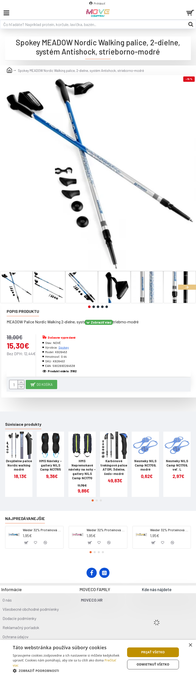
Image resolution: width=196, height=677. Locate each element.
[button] (187, 287)
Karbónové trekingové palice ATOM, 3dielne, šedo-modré (113, 467)
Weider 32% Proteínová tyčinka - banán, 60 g (169, 530)
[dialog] (98, 658)
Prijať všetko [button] (153, 652)
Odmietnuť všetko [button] (153, 664)
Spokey (63, 347)
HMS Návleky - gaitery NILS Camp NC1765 (50, 465)
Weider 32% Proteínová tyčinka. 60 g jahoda (106, 530)
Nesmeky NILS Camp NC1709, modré (145, 465)
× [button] (190, 645)
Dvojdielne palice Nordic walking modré (19, 465)
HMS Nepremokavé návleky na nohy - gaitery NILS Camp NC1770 (82, 469)
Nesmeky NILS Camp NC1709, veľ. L (177, 465)
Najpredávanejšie (25, 518)
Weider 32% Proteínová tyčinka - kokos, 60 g (42, 530)
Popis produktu (23, 311)
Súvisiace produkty (23, 424)
